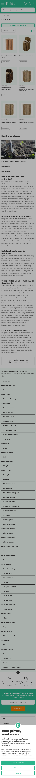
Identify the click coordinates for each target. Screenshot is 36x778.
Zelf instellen (18, 768)
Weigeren (18, 773)
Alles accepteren (18, 763)
